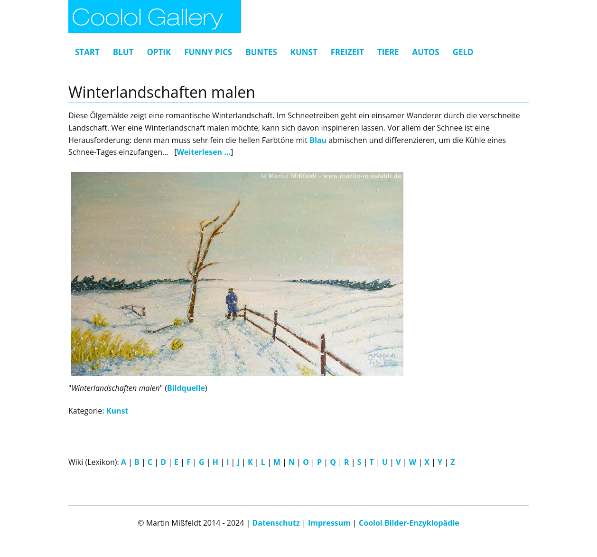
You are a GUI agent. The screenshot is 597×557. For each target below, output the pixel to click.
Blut (123, 52)
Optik (159, 52)
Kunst (303, 52)
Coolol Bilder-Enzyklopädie (409, 523)
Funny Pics (208, 52)
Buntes (261, 52)
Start (87, 52)
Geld (463, 52)
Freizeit (347, 52)
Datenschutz (275, 523)
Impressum (329, 523)
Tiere (388, 52)
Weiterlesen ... (204, 152)
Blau (317, 140)
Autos (425, 52)
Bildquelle (186, 388)
